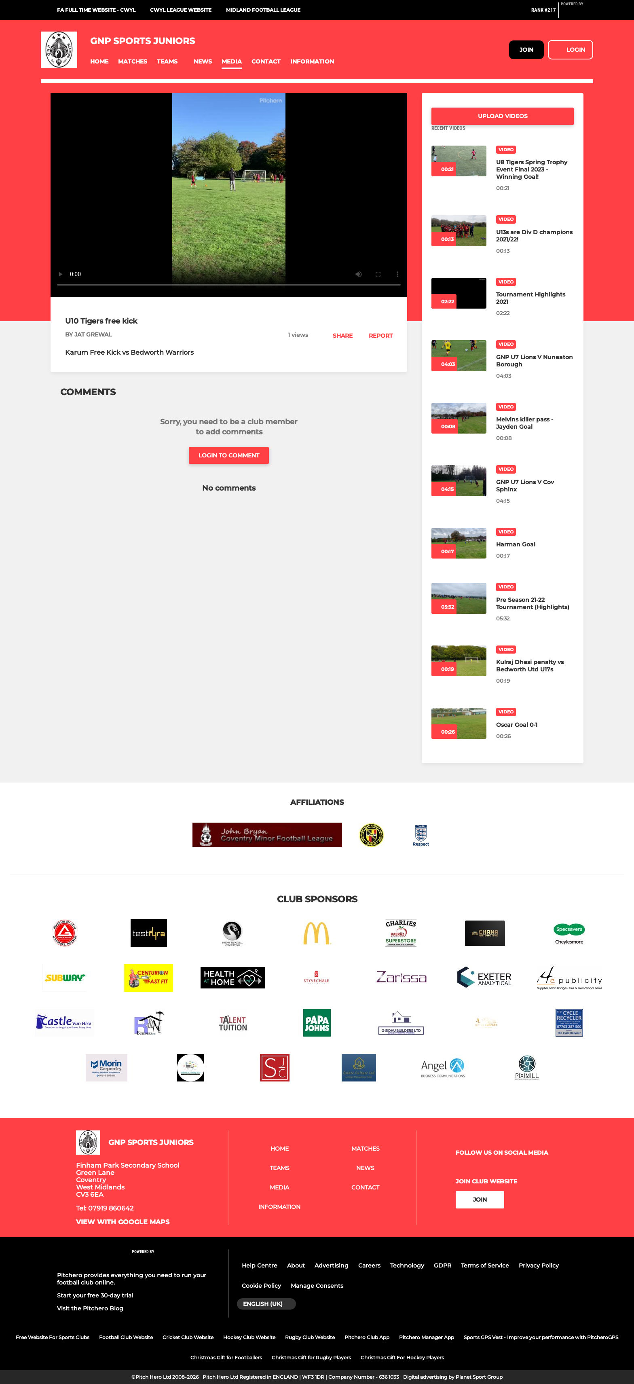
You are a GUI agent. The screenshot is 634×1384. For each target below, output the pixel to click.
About (296, 1265)
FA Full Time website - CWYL (96, 10)
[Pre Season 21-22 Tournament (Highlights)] (458, 608)
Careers (369, 1265)
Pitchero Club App (366, 1337)
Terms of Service (485, 1265)
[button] (99, 62)
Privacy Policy (539, 1265)
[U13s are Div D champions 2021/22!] (458, 240)
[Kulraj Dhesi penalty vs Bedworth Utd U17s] (458, 670)
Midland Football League (263, 10)
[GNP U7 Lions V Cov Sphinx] (458, 490)
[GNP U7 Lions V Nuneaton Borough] (458, 365)
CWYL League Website (180, 10)
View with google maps (122, 1222)
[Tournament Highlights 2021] (458, 303)
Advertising (332, 1265)
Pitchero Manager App (426, 1337)
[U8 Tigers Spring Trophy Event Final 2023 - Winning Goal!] (458, 170)
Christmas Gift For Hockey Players (402, 1357)
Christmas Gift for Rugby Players (311, 1357)
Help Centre (259, 1265)
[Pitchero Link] (577, 13)
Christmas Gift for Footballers (226, 1357)
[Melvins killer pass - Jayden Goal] (458, 428)
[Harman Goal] (458, 553)
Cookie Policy (261, 1285)
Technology (407, 1265)
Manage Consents (317, 1285)
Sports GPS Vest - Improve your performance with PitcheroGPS (541, 1337)
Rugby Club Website (310, 1337)
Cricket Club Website (188, 1337)
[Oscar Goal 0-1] (458, 733)
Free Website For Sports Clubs (52, 1337)
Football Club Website (126, 1337)
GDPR (442, 1265)
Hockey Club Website (249, 1337)
